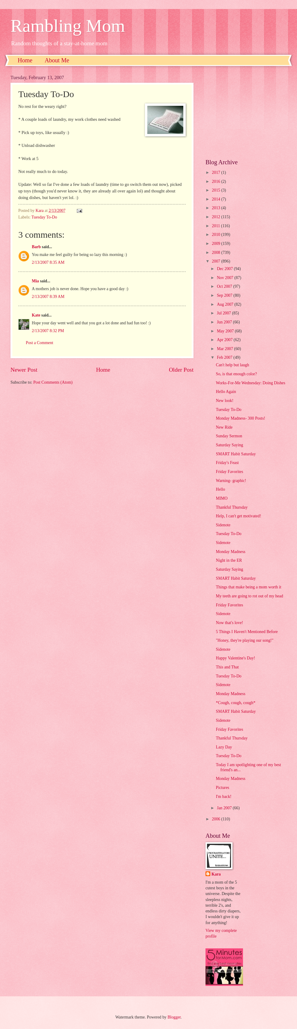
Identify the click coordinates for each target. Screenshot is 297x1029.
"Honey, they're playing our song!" (244, 640)
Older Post (181, 370)
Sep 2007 (225, 295)
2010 (216, 234)
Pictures (222, 787)
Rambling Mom (67, 26)
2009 (216, 243)
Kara (216, 874)
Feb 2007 (225, 357)
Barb (36, 247)
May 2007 (226, 331)
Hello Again (226, 391)
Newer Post (24, 370)
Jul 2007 (224, 313)
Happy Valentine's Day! (235, 658)
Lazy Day (224, 747)
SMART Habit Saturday (236, 454)
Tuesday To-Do (44, 217)
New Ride (224, 427)
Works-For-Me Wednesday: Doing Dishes (250, 383)
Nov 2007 (225, 277)
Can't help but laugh (232, 365)
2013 (216, 208)
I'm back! (223, 796)
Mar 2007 (225, 348)
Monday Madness (230, 551)
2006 (216, 819)
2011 (216, 226)
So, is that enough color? (236, 374)
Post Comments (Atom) (53, 382)
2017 (216, 172)
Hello (220, 489)
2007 (216, 261)
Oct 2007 (225, 286)
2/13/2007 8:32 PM (48, 331)
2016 (216, 181)
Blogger (174, 1017)
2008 (216, 252)
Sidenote (223, 525)
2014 (216, 199)
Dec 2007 (225, 268)
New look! (224, 400)
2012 (216, 217)
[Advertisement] (246, 112)
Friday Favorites (229, 471)
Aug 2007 (225, 304)
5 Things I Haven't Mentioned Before (247, 631)
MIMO (221, 498)
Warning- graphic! (231, 480)
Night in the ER (229, 560)
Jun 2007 (225, 322)
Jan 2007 (225, 808)
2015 (216, 190)
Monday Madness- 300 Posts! (240, 418)
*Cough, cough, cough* (235, 702)
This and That (227, 667)
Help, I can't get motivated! (238, 516)
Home (25, 60)
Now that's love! (229, 622)
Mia (35, 281)
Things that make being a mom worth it (248, 587)
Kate (36, 315)
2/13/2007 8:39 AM (48, 296)
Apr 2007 (225, 340)
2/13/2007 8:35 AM (48, 262)
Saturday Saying (229, 445)
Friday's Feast (227, 462)
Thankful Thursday (232, 507)
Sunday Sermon (229, 436)
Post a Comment (39, 343)
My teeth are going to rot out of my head (249, 596)
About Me (57, 60)
